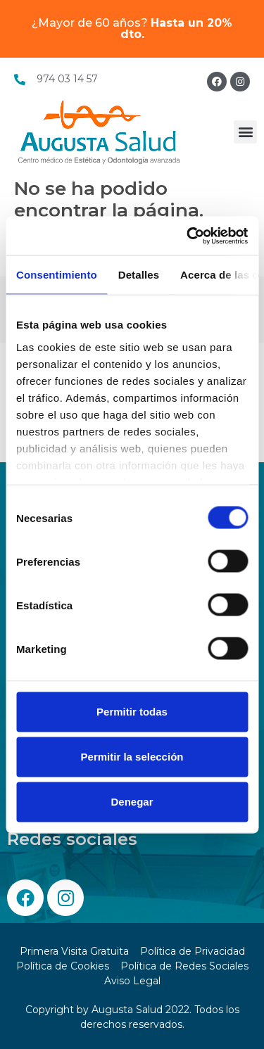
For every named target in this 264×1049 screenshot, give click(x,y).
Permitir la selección (132, 757)
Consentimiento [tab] (56, 275)
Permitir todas (132, 712)
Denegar (132, 802)
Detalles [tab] (138, 275)
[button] (245, 132)
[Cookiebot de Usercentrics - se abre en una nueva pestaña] (188, 236)
